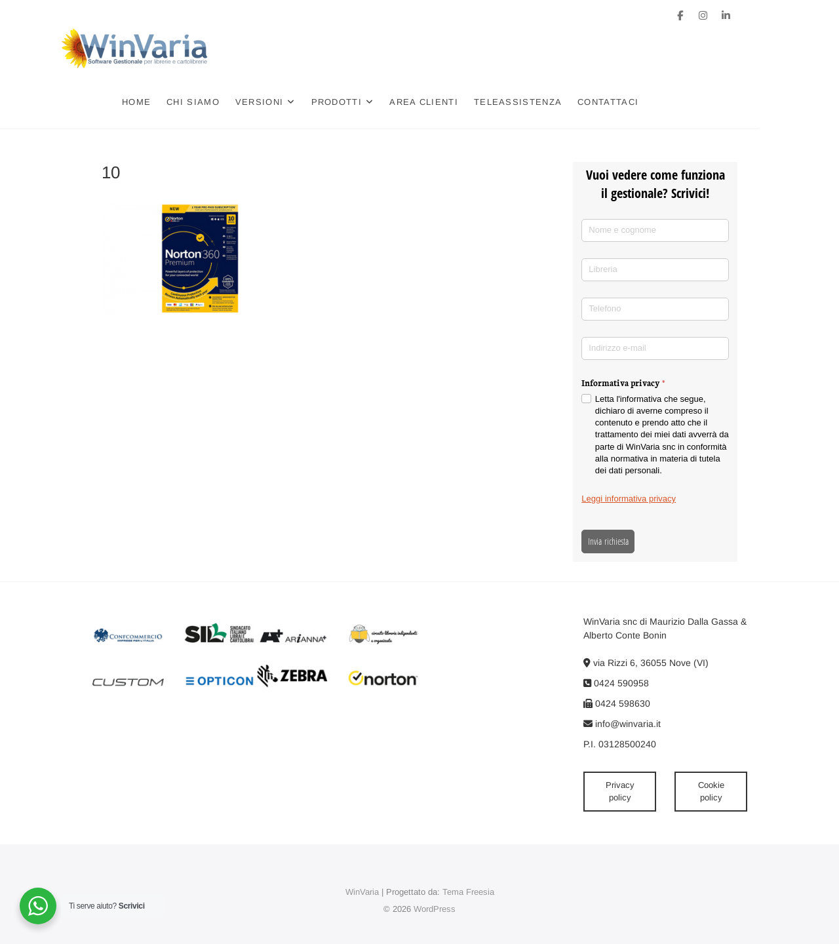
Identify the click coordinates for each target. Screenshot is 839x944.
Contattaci (647, 102)
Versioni (299, 102)
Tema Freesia (468, 892)
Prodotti (376, 102)
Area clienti (463, 102)
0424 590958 (616, 683)
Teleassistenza (558, 102)
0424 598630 (616, 703)
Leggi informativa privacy (628, 498)
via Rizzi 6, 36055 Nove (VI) (646, 663)
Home (176, 102)
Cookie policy (711, 791)
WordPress (435, 909)
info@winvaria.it (622, 723)
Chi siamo (233, 102)
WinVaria (362, 892)
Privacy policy (620, 791)
